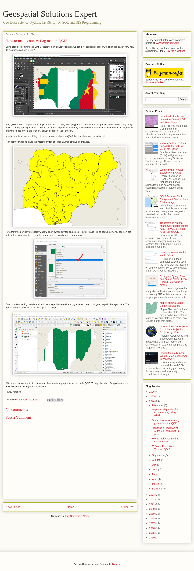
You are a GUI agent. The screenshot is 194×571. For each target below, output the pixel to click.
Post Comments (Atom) (77, 516)
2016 (152, 528)
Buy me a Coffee (154, 82)
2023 (152, 494)
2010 (152, 537)
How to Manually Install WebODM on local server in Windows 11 (173, 356)
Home (70, 507)
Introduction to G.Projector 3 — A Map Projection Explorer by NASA (174, 329)
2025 (152, 396)
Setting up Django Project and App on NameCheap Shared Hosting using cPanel (174, 280)
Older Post (127, 507)
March (156, 483)
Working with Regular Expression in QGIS (171, 171)
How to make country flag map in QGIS (165, 440)
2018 (152, 518)
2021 (152, 504)
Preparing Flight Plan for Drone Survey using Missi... (165, 412)
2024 (152, 401)
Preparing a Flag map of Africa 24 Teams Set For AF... (166, 431)
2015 (152, 532)
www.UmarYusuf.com (167, 42)
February (157, 488)
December (158, 405)
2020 (152, 508)
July (154, 464)
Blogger (116, 564)
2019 (152, 513)
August (156, 460)
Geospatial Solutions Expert (50, 14)
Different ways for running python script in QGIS (165, 422)
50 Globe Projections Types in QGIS (163, 448)
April (155, 479)
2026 (152, 391)
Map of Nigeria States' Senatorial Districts (172, 304)
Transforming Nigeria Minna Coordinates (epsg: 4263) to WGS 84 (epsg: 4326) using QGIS (174, 227)
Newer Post (13, 507)
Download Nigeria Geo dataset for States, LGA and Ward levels (172, 119)
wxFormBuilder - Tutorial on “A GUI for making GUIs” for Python (173, 146)
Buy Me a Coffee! (175, 51)
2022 (152, 499)
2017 (152, 523)
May (154, 474)
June (155, 469)
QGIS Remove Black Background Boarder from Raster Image (174, 199)
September (158, 455)
